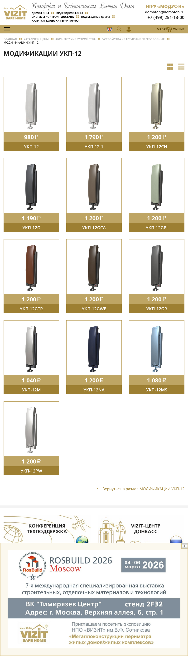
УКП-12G (31, 228)
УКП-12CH (156, 147)
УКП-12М (31, 391)
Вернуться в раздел (143, 491)
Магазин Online (170, 29)
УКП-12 (31, 147)
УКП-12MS (156, 391)
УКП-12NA (94, 391)
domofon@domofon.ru (164, 11)
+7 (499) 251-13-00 (165, 17)
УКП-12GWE (94, 310)
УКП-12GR (156, 310)
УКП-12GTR (31, 310)
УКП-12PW (31, 473)
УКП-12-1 (94, 147)
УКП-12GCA (94, 228)
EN (109, 29)
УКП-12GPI (157, 228)
